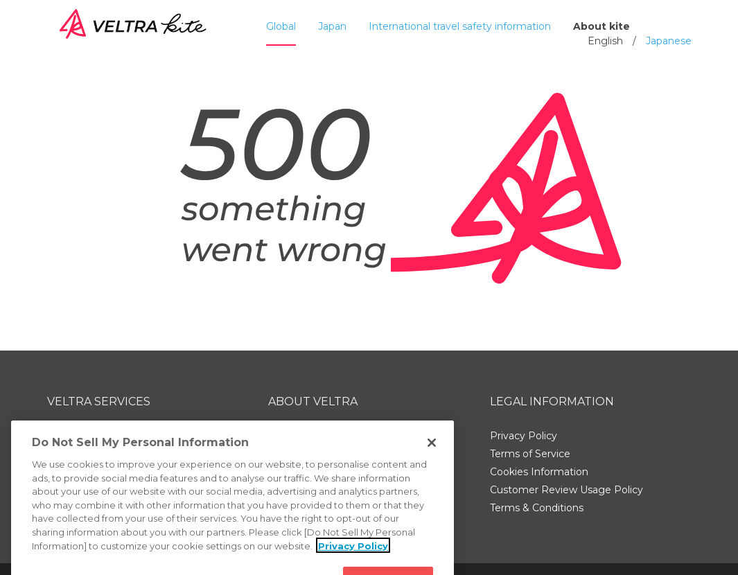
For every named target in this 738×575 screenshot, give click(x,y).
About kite (601, 26)
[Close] (431, 454)
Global (281, 26)
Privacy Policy (523, 436)
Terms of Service (530, 454)
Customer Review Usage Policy (566, 490)
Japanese (669, 41)
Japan (332, 26)
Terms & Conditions (536, 508)
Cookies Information (539, 472)
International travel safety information (460, 26)
